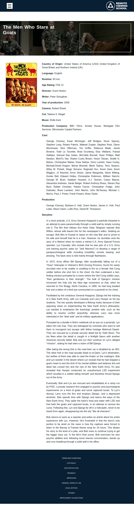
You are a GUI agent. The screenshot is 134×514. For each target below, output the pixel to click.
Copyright (71, 463)
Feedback (71, 473)
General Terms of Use (71, 483)
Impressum (71, 478)
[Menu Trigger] (10, 6)
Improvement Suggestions (71, 498)
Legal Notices (71, 488)
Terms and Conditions (71, 458)
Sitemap (71, 493)
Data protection (71, 468)
